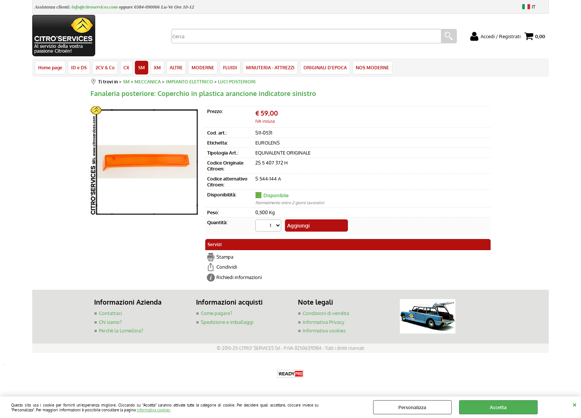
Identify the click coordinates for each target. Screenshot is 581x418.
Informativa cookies (153, 409)
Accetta (498, 407)
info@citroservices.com (95, 7)
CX (126, 67)
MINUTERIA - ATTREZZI (270, 67)
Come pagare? (216, 313)
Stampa (224, 257)
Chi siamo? (110, 322)
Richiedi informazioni (239, 277)
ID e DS (79, 67)
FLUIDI (230, 67)
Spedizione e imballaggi (227, 322)
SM (141, 67)
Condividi (226, 267)
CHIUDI (574, 404)
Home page (50, 67)
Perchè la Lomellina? (121, 331)
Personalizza (412, 407)
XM (157, 67)
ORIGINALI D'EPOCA (325, 67)
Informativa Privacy (323, 322)
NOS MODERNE (372, 67)
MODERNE (203, 67)
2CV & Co (105, 67)
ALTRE (176, 67)
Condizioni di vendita (326, 313)
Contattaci (110, 313)
